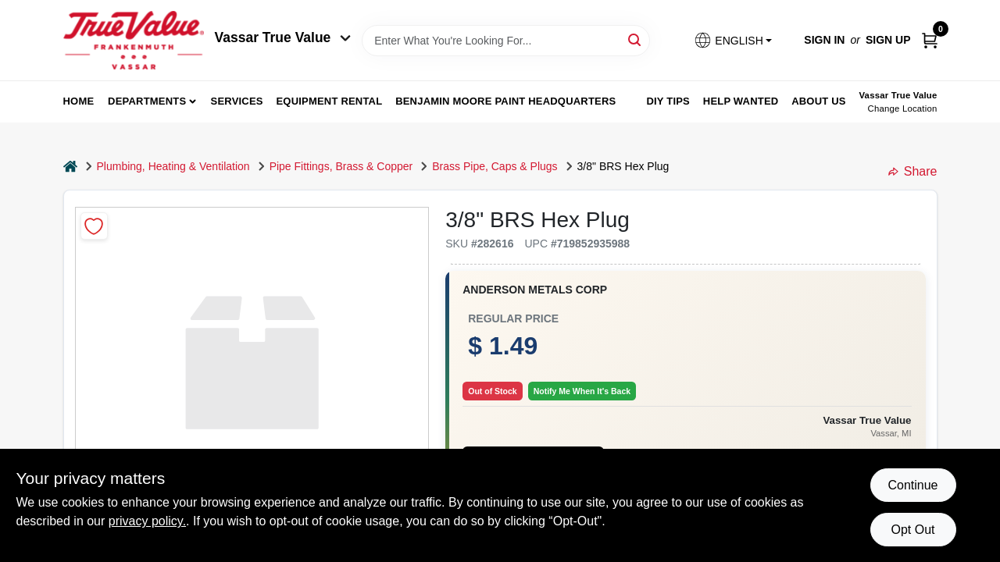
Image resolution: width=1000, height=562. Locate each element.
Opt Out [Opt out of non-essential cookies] (912, 529)
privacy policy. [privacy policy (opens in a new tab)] (147, 521)
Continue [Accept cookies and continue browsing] (913, 485)
